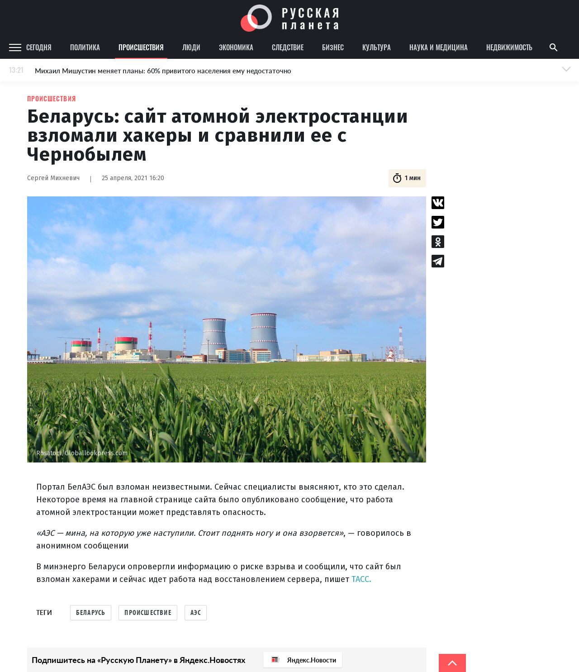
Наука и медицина (438, 47)
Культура (376, 47)
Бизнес (333, 47)
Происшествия (141, 47)
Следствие (288, 47)
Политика (85, 47)
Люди (191, 47)
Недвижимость (509, 47)
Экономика (236, 47)
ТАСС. (361, 579)
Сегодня (39, 47)
